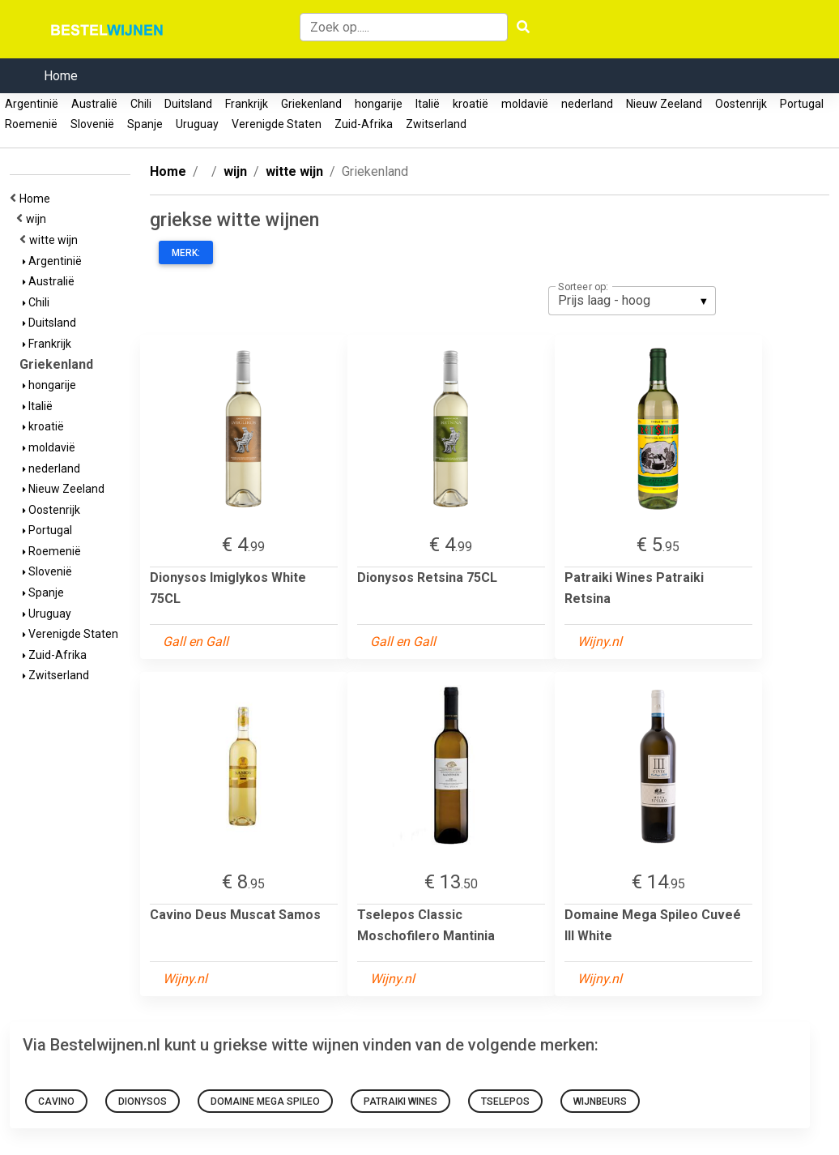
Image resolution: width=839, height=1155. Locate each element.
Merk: (186, 253)
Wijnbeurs (600, 1101)
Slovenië (92, 124)
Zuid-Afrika (364, 124)
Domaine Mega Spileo (265, 1101)
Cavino (56, 1101)
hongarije (378, 103)
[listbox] (632, 300)
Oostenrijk (741, 103)
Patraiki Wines (400, 1101)
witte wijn (56, 239)
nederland (587, 103)
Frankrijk (246, 103)
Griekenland (311, 103)
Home (61, 75)
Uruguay (197, 124)
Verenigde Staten (276, 124)
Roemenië (31, 124)
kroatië (470, 103)
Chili (141, 103)
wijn (38, 218)
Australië (94, 103)
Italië (428, 103)
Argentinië (31, 103)
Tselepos (505, 1101)
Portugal (801, 103)
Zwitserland (436, 124)
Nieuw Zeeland (664, 103)
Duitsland (188, 103)
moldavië (524, 103)
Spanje (145, 124)
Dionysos (142, 1101)
